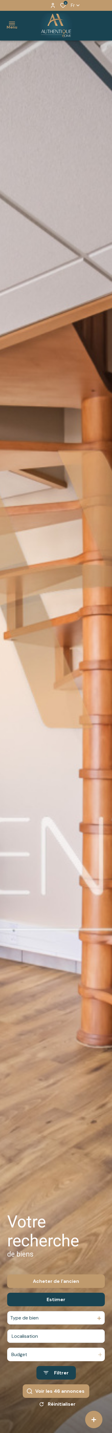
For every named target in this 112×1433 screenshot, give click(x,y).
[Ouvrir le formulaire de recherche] (56, 1378)
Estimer (56, 1305)
